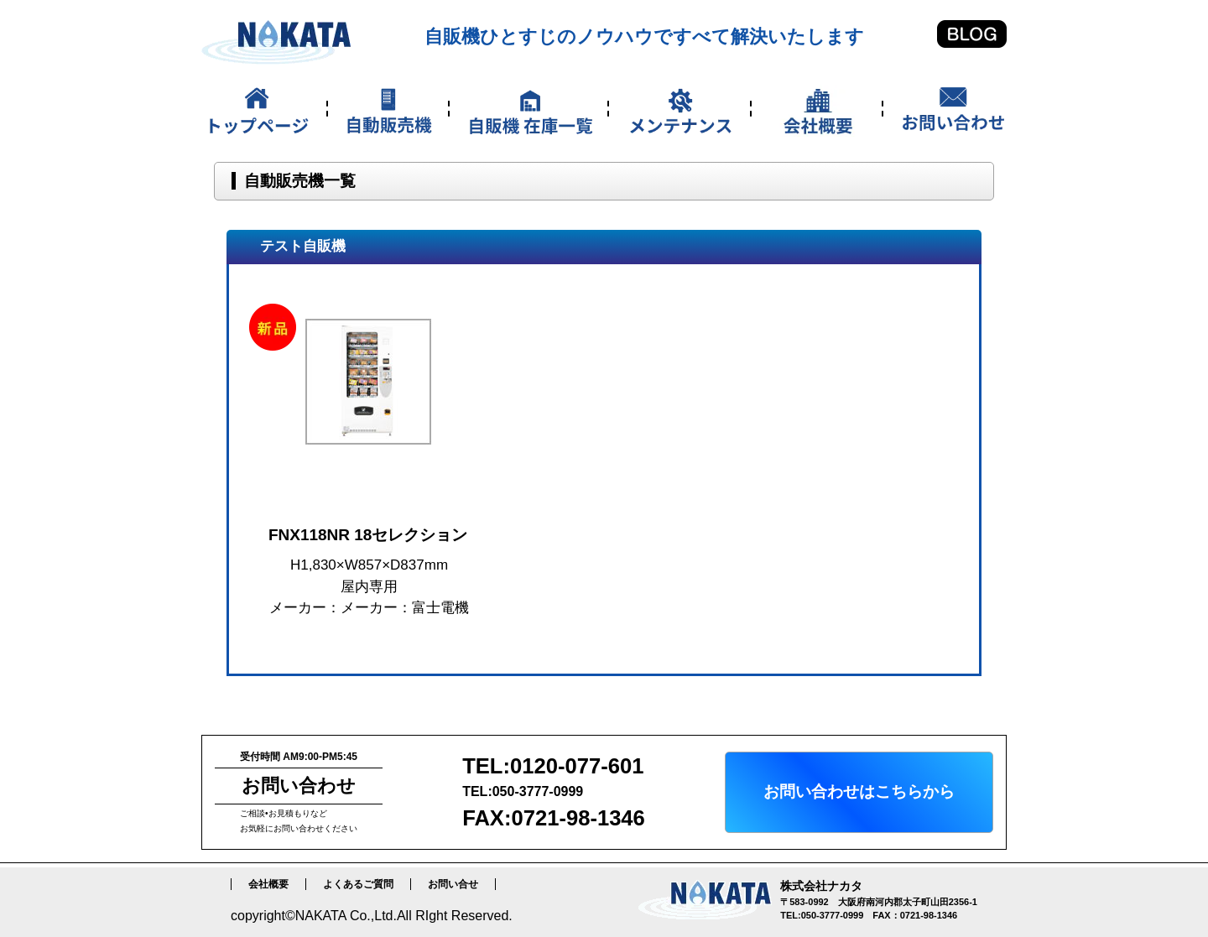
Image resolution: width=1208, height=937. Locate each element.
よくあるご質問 (358, 884)
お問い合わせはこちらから (859, 791)
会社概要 (268, 884)
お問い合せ (453, 884)
